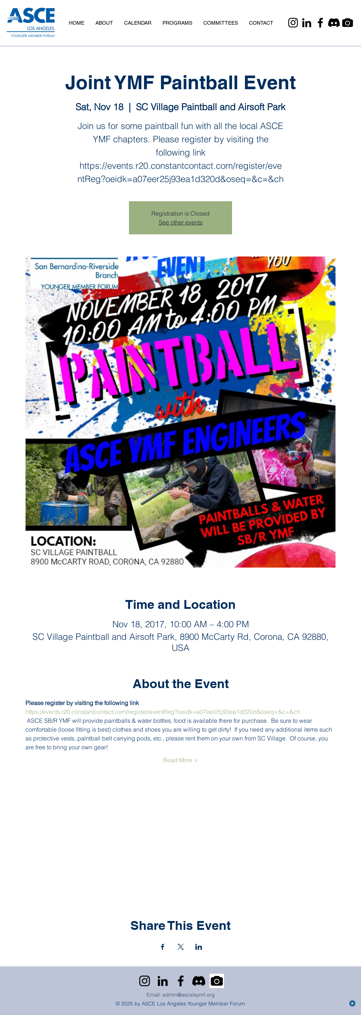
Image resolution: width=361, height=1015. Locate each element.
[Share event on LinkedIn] (198, 947)
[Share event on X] (180, 947)
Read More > (180, 760)
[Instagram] (293, 22)
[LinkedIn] (306, 22)
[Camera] (347, 22)
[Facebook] (320, 22)
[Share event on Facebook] (162, 947)
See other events (181, 222)
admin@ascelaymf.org (188, 994)
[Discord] (333, 22)
